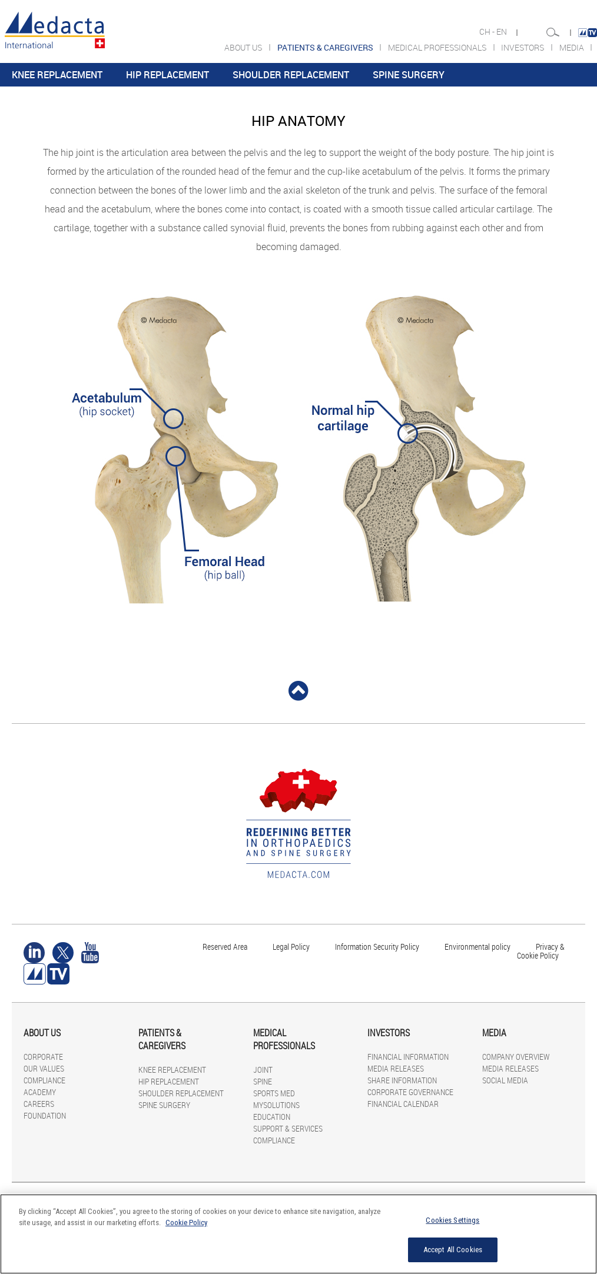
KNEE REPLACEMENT (57, 74)
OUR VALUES (44, 1068)
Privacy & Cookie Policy (541, 951)
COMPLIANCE (44, 1080)
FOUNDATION (45, 1115)
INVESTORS (523, 47)
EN (502, 31)
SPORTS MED (274, 1093)
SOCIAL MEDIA (505, 1080)
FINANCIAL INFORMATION (408, 1056)
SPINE (262, 1081)
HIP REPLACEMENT (167, 74)
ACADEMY (40, 1091)
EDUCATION (271, 1116)
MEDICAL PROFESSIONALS (438, 47)
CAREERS (39, 1103)
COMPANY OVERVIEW (515, 1056)
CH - (487, 31)
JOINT (263, 1069)
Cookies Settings (452, 1220)
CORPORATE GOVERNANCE (410, 1091)
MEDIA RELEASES (395, 1068)
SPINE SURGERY (409, 74)
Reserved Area (225, 946)
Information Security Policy (377, 946)
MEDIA (572, 47)
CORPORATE (43, 1056)
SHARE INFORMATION (402, 1080)
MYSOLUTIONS (276, 1104)
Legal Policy (291, 946)
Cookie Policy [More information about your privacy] (186, 1222)
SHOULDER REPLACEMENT (291, 74)
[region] (298, 1234)
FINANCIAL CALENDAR (403, 1103)
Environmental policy (477, 946)
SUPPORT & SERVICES (288, 1128)
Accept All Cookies (452, 1249)
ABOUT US (244, 47)
